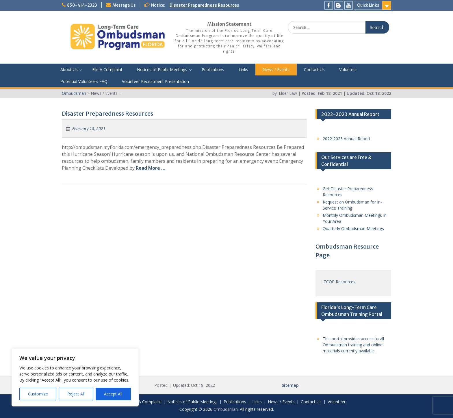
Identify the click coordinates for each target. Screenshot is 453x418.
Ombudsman (225, 409)
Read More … (150, 168)
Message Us (123, 5)
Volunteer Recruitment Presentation (155, 81)
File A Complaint (107, 69)
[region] (75, 377)
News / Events (276, 69)
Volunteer (348, 69)
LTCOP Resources (338, 281)
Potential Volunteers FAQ (83, 81)
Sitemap (290, 385)
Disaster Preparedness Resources (204, 5)
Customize (38, 394)
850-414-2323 (82, 5)
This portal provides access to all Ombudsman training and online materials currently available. (353, 345)
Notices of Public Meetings (162, 69)
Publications (213, 69)
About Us (69, 69)
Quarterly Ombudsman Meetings (353, 228)
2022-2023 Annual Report (346, 138)
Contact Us (314, 69)
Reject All (76, 394)
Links (243, 69)
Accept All (113, 394)
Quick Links (368, 5)
